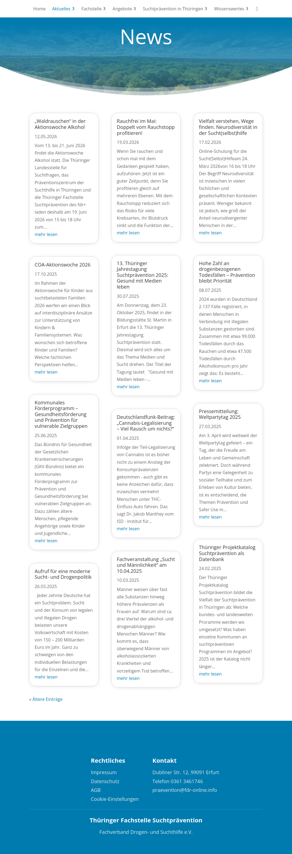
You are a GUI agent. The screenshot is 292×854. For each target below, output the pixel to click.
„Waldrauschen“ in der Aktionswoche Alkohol (60, 124)
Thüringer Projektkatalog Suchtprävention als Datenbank (227, 553)
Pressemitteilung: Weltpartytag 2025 (220, 414)
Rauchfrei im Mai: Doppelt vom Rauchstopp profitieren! (146, 127)
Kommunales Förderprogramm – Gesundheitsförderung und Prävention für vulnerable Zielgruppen (61, 414)
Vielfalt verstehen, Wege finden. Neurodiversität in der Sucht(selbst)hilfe (228, 127)
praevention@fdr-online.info (185, 790)
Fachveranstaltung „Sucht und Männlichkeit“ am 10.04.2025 (146, 565)
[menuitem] (39, 8)
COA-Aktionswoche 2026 (62, 264)
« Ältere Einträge (45, 699)
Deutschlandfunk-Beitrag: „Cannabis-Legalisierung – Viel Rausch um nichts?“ (146, 423)
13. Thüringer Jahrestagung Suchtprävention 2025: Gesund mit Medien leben (142, 275)
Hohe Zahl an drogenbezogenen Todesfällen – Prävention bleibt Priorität (227, 272)
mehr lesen (46, 234)
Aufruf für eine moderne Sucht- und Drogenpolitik (63, 574)
